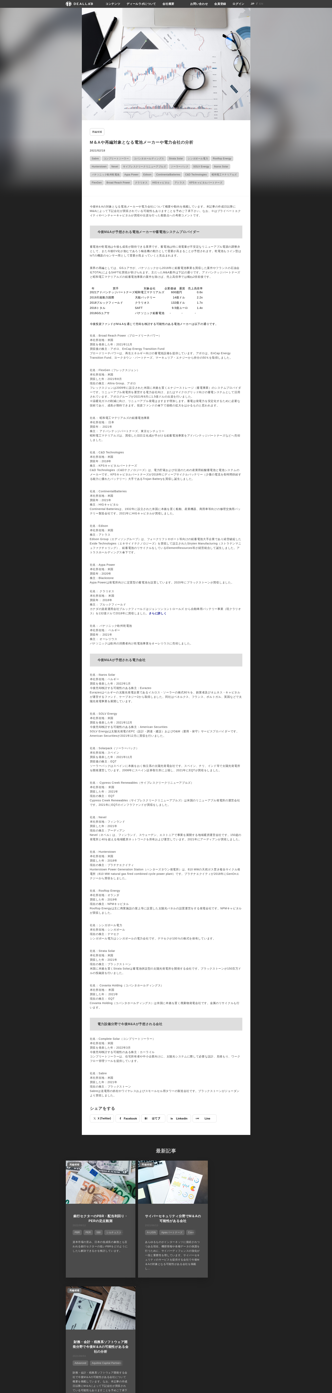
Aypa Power (131, 174)
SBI (98, 1231)
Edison (147, 174)
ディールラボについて (141, 3)
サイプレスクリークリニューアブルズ (144, 166)
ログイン (238, 3)
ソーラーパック (179, 166)
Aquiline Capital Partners (242, 1236)
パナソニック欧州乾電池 (106, 174)
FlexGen (97, 182)
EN (261, 3)
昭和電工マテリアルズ (224, 174)
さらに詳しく (158, 613)
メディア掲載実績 (178, 1324)
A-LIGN (146, 1231)
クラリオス (141, 182)
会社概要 (168, 3)
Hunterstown (99, 166)
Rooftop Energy (222, 158)
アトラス (180, 182)
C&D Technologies (196, 174)
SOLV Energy (201, 166)
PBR (76, 1231)
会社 (170, 1310)
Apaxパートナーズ (166, 1231)
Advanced (215, 1236)
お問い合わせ (199, 3)
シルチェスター (115, 1231)
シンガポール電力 (198, 158)
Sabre (95, 158)
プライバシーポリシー (212, 1317)
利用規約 (205, 1324)
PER (87, 1231)
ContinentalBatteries (168, 174)
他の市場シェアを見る (166, 1289)
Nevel (114, 166)
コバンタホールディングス (149, 158)
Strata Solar (176, 158)
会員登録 (220, 3)
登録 (234, 1310)
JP (253, 3)
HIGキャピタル (161, 182)
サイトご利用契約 (208, 1310)
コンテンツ (113, 3)
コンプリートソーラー (116, 158)
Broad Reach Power (118, 182)
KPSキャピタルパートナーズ (205, 182)
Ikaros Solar (221, 166)
